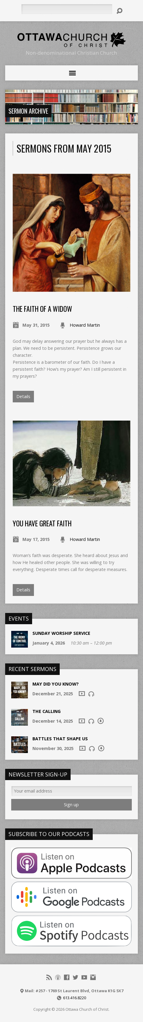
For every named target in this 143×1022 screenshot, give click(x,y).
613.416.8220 (74, 997)
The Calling (46, 711)
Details (23, 396)
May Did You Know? (55, 684)
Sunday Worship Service (61, 633)
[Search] (66, 9)
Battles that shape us (60, 739)
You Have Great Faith (42, 523)
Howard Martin (85, 325)
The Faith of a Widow (42, 309)
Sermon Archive (28, 110)
